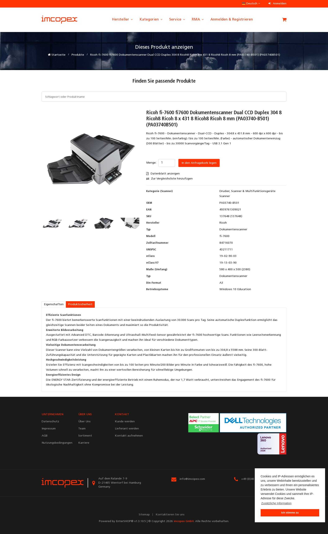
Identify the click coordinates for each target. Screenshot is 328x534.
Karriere (83, 442)
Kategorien (151, 19)
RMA (198, 19)
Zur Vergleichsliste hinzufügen (169, 178)
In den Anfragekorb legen (199, 163)
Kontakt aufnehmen (129, 435)
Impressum (49, 428)
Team (82, 428)
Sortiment (85, 435)
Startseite (56, 54)
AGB (44, 435)
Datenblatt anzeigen (163, 173)
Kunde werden (125, 421)
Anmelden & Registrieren (231, 19)
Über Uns (84, 421)
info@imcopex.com (192, 479)
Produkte (78, 54)
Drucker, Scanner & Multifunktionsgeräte (247, 191)
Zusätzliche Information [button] (276, 503)
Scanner (224, 196)
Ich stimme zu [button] (290, 512)
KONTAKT (122, 414)
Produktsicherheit (80, 304)
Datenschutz (50, 421)
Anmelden (277, 3)
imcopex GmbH (184, 521)
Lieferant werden (127, 428)
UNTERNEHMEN (52, 414)
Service (177, 19)
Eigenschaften (54, 304)
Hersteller (122, 19)
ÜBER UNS (85, 414)
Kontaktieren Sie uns (170, 514)
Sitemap (144, 514)
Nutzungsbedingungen (57, 442)
